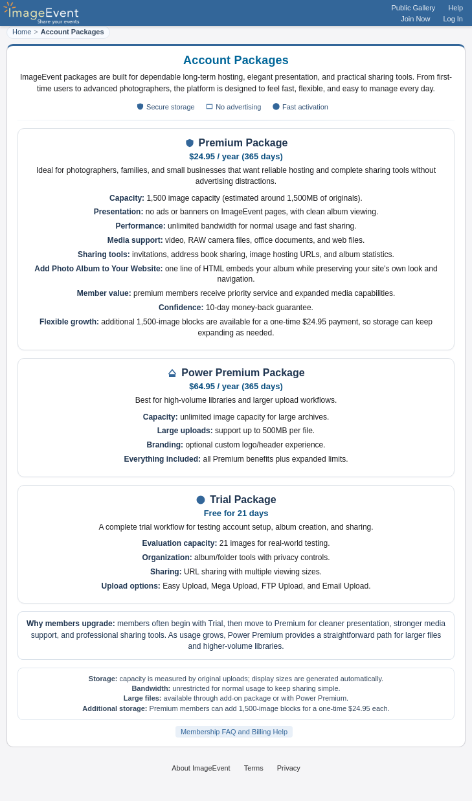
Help (455, 8)
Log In (453, 19)
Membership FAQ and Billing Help (234, 732)
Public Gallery (414, 8)
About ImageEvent (201, 768)
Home (21, 32)
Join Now (415, 19)
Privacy (288, 768)
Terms (254, 768)
